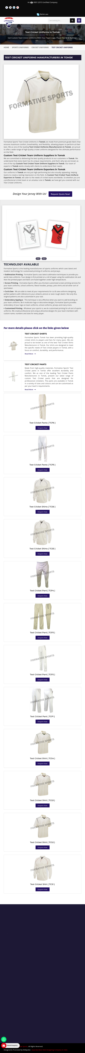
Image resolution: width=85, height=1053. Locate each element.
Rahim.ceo (42, 14)
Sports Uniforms (20, 47)
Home (6, 47)
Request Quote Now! (60, 194)
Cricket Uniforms (40, 47)
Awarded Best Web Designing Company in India (49, 1050)
